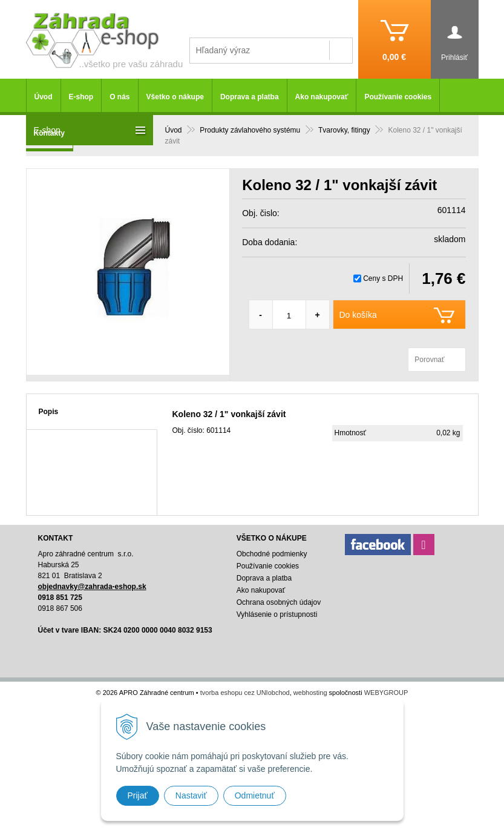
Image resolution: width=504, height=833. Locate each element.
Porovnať (429, 359)
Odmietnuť (255, 795)
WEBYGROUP (386, 692)
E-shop (81, 97)
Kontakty (49, 133)
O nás (119, 97)
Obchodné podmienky (272, 554)
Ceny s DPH (383, 278)
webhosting (310, 692)
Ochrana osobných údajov (279, 602)
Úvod (43, 97)
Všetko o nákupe (175, 97)
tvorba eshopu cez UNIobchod (245, 692)
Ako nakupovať (322, 97)
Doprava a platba (249, 97)
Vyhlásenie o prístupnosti (277, 614)
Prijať (138, 795)
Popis (49, 411)
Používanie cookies (397, 97)
